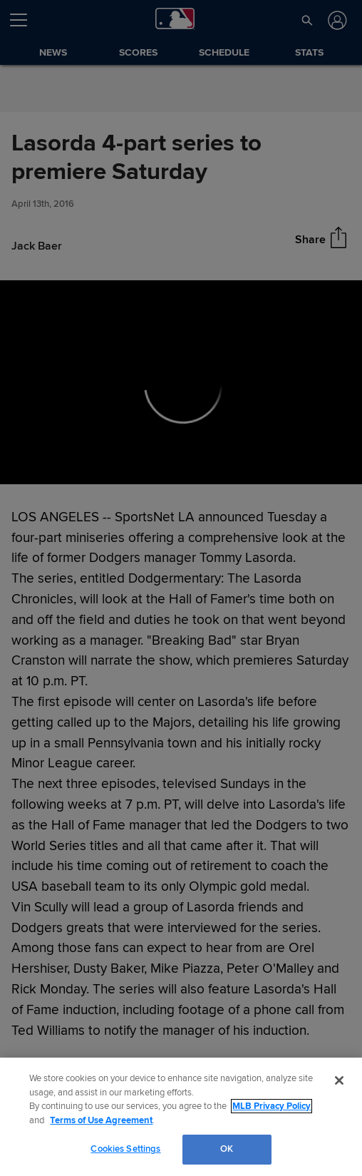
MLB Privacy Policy (271, 1106)
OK (226, 1149)
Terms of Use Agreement (101, 1120)
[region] (181, 1117)
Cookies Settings (125, 1149)
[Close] (339, 1080)
